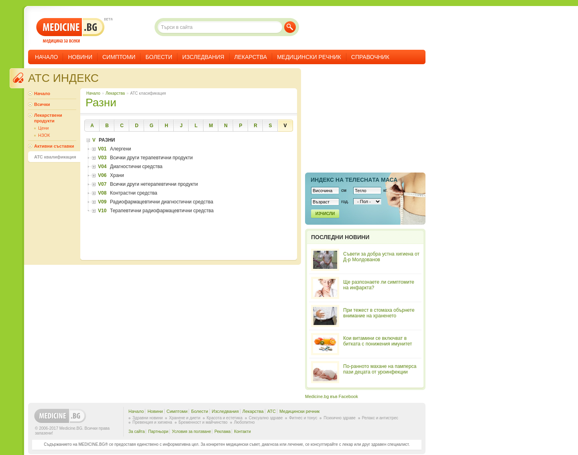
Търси (290, 27)
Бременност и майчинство (203, 422)
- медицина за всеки (70, 30)
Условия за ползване (191, 431)
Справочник (370, 57)
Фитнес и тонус (303, 418)
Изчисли (325, 213)
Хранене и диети (184, 418)
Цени (43, 128)
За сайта (136, 431)
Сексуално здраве (266, 418)
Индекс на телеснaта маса (354, 180)
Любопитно (244, 422)
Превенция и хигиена (152, 422)
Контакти (242, 431)
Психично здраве (340, 418)
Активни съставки (54, 146)
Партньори (158, 431)
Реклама (222, 431)
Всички (42, 104)
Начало (46, 57)
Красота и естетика (224, 418)
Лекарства (250, 57)
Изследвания (203, 57)
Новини (80, 57)
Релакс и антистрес (380, 418)
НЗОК (44, 135)
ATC (271, 411)
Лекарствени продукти (48, 118)
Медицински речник (309, 57)
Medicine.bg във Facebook (331, 396)
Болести (158, 57)
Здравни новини (147, 418)
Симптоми (118, 57)
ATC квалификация (55, 156)
